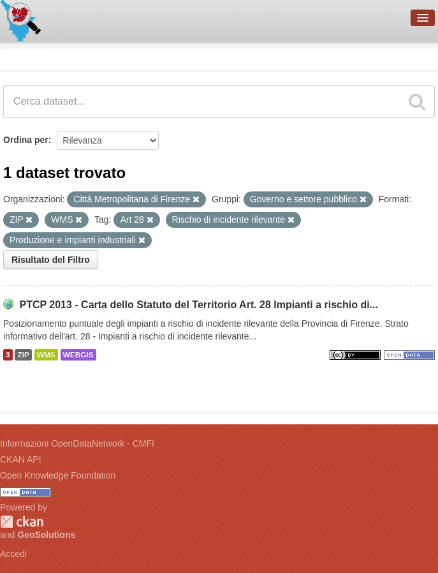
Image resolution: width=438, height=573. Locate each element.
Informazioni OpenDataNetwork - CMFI (77, 443)
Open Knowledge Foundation (57, 475)
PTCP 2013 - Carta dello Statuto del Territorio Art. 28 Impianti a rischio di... (198, 304)
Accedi (13, 554)
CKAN (21, 521)
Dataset (23, 54)
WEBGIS (78, 354)
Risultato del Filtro (50, 260)
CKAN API (20, 459)
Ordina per (25, 140)
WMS (46, 354)
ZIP (23, 354)
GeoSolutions (46, 535)
